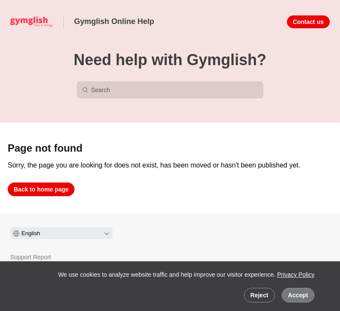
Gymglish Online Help (114, 21)
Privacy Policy (295, 274)
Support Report (30, 257)
